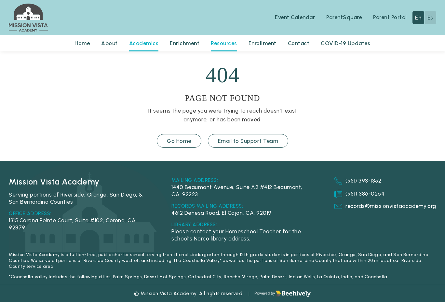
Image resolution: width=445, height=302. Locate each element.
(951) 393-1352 (357, 181)
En (418, 17)
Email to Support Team (248, 141)
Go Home (179, 141)
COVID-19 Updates (346, 43)
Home (80, 43)
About (108, 43)
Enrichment (184, 43)
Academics (143, 43)
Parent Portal (390, 17)
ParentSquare (343, 17)
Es (430, 17)
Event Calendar (293, 17)
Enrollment (263, 43)
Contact (299, 43)
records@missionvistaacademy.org (385, 206)
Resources (223, 43)
